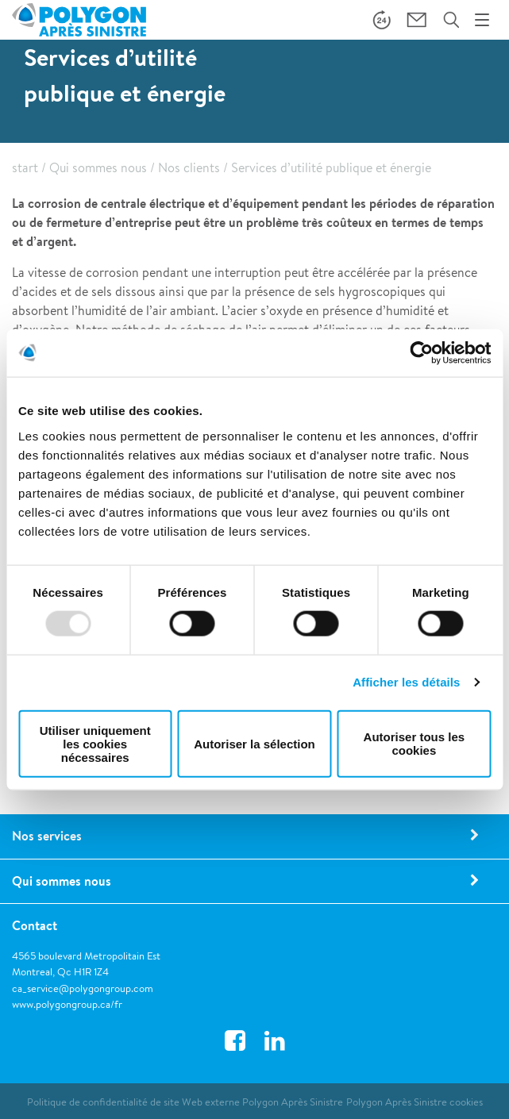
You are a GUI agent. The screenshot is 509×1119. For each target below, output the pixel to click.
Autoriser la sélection (254, 743)
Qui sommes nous (98, 168)
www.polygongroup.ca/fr (67, 1004)
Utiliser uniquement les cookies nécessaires (95, 743)
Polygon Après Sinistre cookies (414, 1102)
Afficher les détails (406, 682)
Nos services (47, 835)
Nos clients (189, 168)
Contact (34, 925)
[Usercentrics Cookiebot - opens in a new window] (421, 353)
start (25, 168)
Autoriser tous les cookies (414, 743)
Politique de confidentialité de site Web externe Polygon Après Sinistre (185, 1102)
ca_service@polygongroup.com (82, 988)
